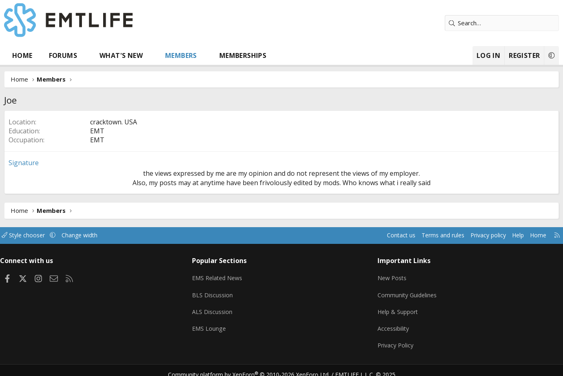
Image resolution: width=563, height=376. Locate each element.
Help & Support (391, 307)
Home (41, 55)
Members (200, 55)
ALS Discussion (221, 307)
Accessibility (387, 323)
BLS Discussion (221, 292)
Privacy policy (459, 235)
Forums (81, 55)
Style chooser (50, 235)
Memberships (261, 55)
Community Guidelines (401, 292)
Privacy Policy (389, 339)
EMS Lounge (217, 323)
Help (491, 235)
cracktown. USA (132, 121)
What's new (139, 55)
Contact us (366, 235)
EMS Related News (227, 276)
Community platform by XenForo (254, 366)
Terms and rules (411, 235)
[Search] (483, 23)
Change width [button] (109, 235)
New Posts (385, 276)
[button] (103, 55)
